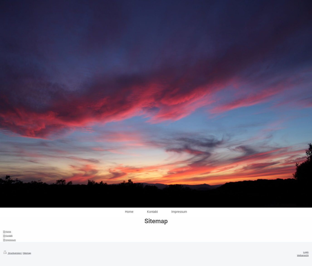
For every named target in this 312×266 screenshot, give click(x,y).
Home (8, 231)
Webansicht (303, 255)
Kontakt (9, 236)
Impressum (11, 240)
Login (306, 252)
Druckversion (12, 253)
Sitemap (27, 253)
